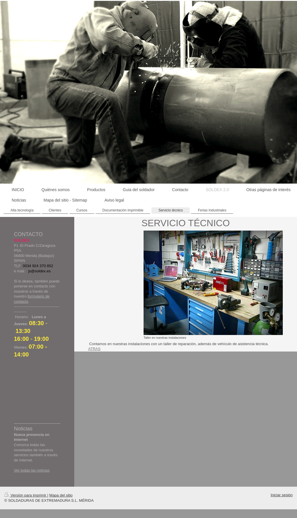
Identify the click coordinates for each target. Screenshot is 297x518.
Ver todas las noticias (32, 470)
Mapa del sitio (61, 495)
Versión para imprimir (25, 495)
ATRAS (94, 349)
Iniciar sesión (282, 495)
